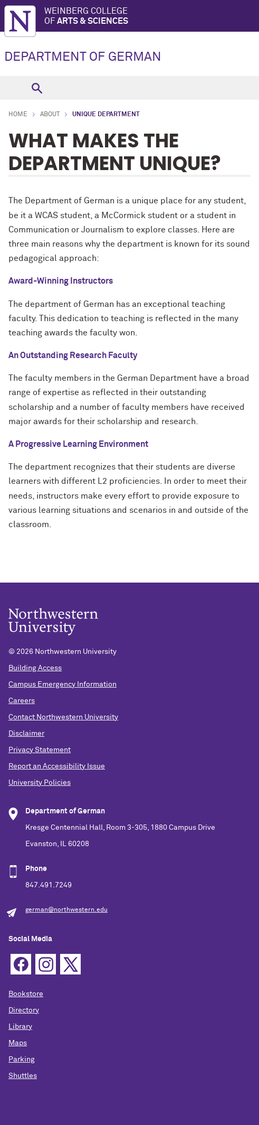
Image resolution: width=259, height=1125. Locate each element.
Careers (21, 701)
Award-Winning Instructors (60, 281)
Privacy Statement (39, 750)
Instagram (45, 964)
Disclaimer (26, 733)
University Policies (39, 782)
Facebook (21, 964)
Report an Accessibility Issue (56, 766)
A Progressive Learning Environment (78, 444)
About (50, 114)
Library (20, 1026)
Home (17, 114)
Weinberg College (151, 16)
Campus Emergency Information (62, 684)
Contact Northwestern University (63, 717)
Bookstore (25, 994)
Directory (23, 1010)
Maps (17, 1043)
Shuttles (22, 1076)
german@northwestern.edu (66, 910)
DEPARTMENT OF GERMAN (82, 57)
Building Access (35, 668)
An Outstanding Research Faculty (72, 355)
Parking (21, 1059)
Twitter (70, 964)
